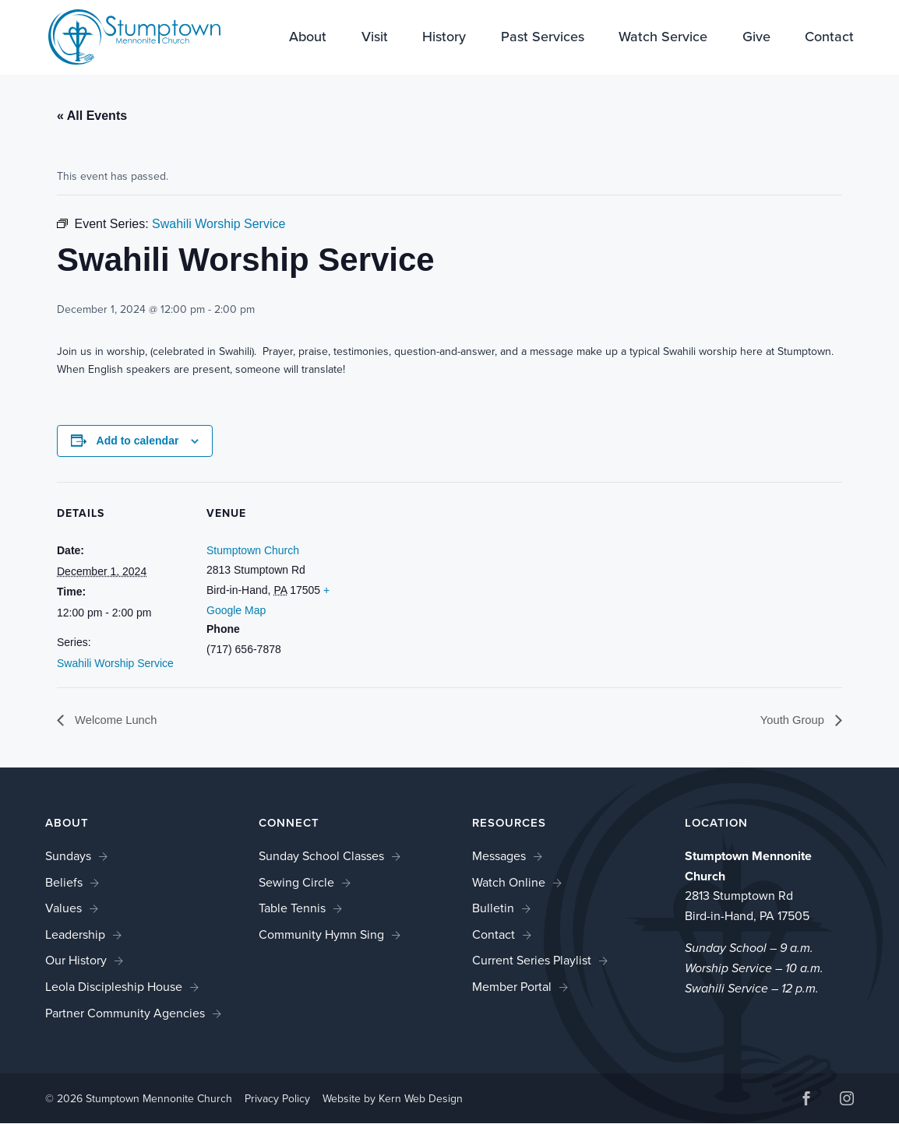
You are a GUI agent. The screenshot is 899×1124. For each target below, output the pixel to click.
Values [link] (63, 909)
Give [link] (756, 38)
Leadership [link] (75, 935)
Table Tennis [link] (292, 909)
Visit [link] (374, 38)
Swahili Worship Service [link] (115, 663)
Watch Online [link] (508, 883)
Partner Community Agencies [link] (125, 1014)
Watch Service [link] (663, 38)
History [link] (444, 38)
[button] (806, 1101)
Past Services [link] (542, 38)
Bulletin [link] (493, 909)
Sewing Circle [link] (296, 883)
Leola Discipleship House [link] (113, 987)
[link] (124, 36)
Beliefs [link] (64, 883)
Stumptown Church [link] (252, 550)
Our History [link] (76, 961)
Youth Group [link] (790, 720)
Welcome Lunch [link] (118, 720)
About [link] (307, 38)
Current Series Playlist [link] (531, 961)
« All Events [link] (92, 115)
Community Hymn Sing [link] (321, 935)
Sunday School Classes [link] (321, 857)
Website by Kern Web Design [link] (393, 1099)
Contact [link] (829, 38)
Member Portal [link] (512, 987)
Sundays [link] (68, 857)
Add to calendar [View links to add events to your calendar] (138, 440)
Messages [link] (499, 857)
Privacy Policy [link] (277, 1099)
